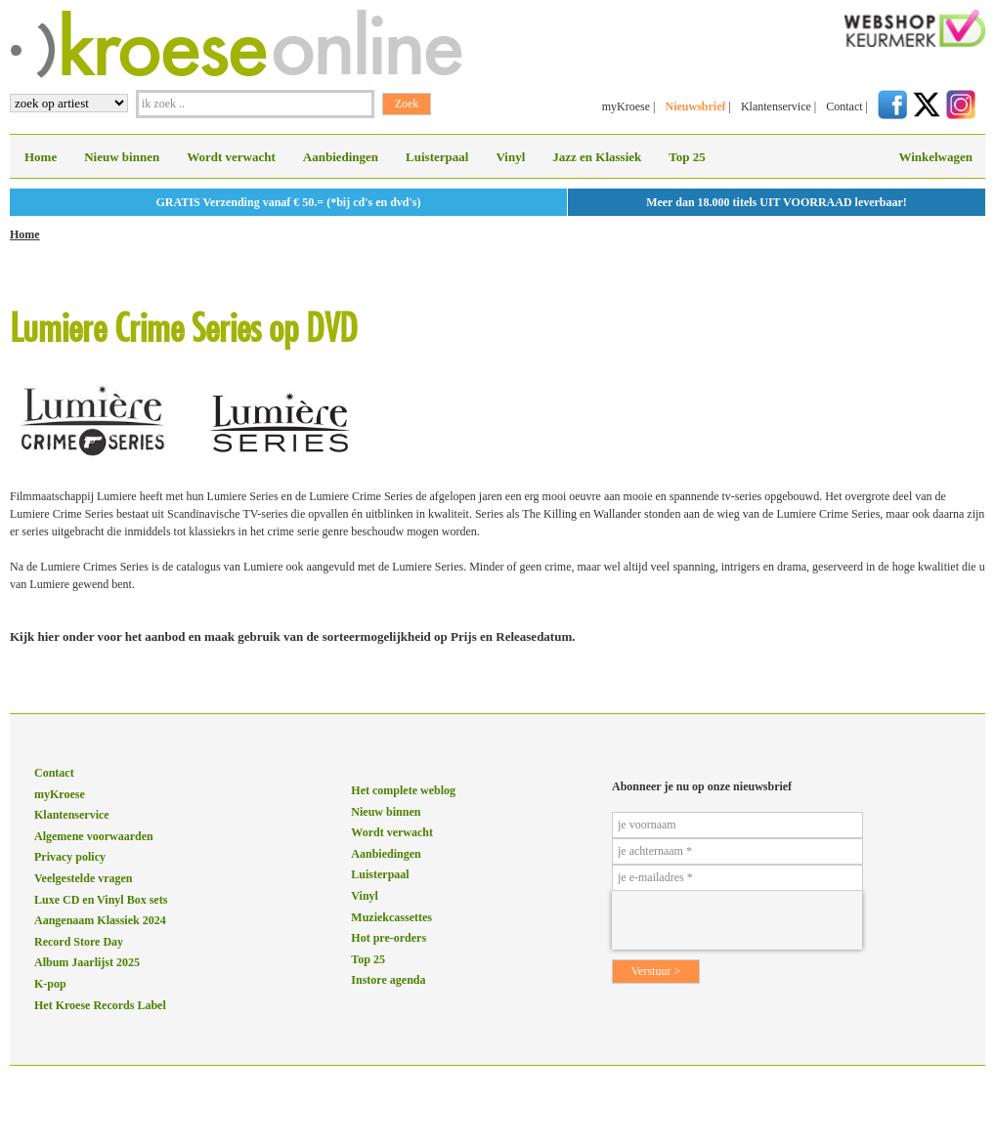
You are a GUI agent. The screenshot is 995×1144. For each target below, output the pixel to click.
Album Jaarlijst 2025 (87, 962)
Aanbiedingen (340, 156)
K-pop (50, 984)
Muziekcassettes (391, 917)
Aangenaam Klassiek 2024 (100, 920)
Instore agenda (388, 980)
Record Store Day (78, 942)
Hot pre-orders (388, 938)
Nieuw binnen (121, 156)
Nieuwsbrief (695, 106)
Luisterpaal (437, 156)
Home (40, 156)
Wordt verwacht (231, 156)
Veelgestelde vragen (83, 878)
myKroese (626, 106)
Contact (844, 106)
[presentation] (737, 920)
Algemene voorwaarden (93, 836)
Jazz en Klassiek (596, 156)
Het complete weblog (403, 790)
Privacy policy (70, 857)
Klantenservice (776, 106)
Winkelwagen (935, 156)
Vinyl (510, 156)
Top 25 (687, 156)
